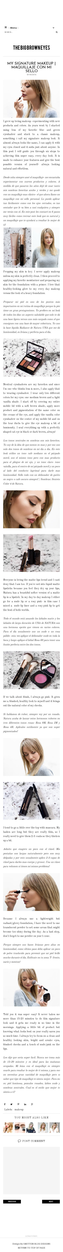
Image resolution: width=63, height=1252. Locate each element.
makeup (19, 1109)
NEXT (51, 1201)
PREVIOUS (12, 1201)
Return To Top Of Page (31, 1247)
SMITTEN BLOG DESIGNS (36, 1243)
